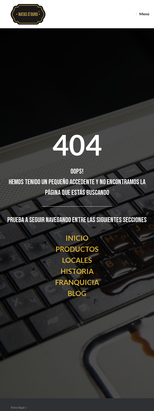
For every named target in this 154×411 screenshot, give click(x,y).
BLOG (77, 293)
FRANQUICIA (77, 282)
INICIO (77, 238)
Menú (142, 14)
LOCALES (77, 260)
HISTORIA (77, 271)
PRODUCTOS (77, 249)
